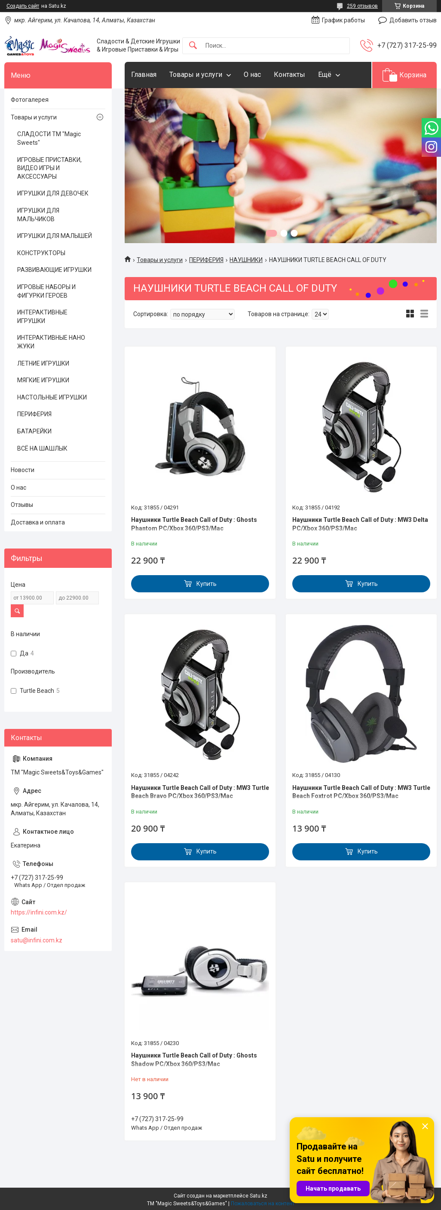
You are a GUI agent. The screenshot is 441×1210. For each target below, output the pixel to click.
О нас (252, 74)
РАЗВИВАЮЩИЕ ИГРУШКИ (54, 269)
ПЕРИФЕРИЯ (206, 259)
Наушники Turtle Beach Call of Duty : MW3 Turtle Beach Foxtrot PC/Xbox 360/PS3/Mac (361, 792)
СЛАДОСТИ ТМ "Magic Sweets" (49, 138)
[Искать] (193, 45)
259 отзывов (362, 6)
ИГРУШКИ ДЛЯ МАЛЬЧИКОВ (38, 214)
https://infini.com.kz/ (39, 912)
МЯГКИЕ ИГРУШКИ (43, 380)
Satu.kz (258, 1196)
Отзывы (22, 504)
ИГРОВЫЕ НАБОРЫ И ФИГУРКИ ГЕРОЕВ (46, 291)
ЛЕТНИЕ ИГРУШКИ (43, 363)
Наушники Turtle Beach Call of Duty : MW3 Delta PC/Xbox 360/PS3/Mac (360, 524)
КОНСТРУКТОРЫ (41, 253)
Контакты (289, 74)
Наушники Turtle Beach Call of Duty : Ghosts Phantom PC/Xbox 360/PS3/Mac (194, 524)
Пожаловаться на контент (262, 1204)
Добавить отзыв (413, 20)
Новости (22, 469)
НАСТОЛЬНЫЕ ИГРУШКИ (52, 397)
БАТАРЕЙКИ (34, 431)
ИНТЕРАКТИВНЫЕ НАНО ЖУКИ (51, 342)
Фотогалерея (30, 99)
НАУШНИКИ (246, 259)
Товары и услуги (195, 74)
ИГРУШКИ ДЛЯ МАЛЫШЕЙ (54, 235)
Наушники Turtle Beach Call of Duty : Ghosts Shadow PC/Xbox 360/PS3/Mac (194, 1059)
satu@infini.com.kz (36, 940)
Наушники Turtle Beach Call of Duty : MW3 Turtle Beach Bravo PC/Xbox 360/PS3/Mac (200, 792)
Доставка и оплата (38, 522)
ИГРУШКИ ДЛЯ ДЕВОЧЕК (53, 193)
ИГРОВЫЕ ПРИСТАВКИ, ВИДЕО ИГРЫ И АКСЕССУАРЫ (49, 168)
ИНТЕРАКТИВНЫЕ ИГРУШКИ (42, 316)
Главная (143, 74)
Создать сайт (22, 6)
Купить (206, 583)
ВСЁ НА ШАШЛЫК (42, 448)
